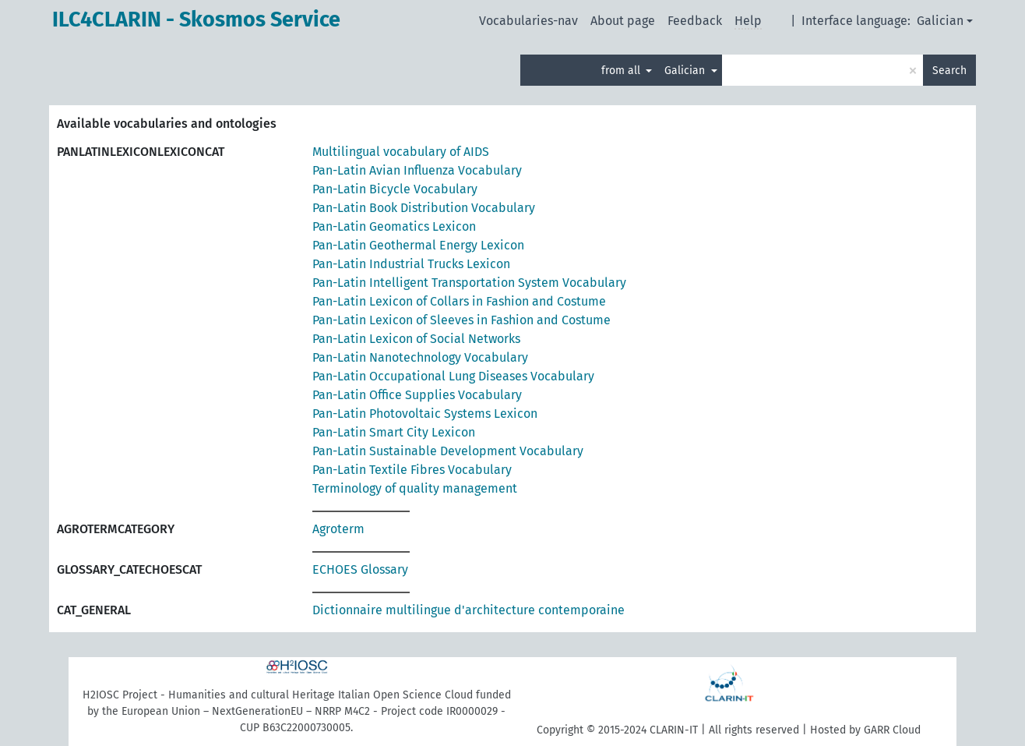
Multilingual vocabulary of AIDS (400, 151)
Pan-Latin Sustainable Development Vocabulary (447, 451)
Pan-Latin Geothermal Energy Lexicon (418, 245)
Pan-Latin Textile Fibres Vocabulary (412, 469)
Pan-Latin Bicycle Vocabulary (394, 189)
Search (949, 70)
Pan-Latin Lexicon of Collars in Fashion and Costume (459, 301)
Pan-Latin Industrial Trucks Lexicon (411, 263)
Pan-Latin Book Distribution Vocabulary (423, 207)
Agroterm (338, 528)
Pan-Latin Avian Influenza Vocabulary (417, 170)
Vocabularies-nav (528, 20)
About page (622, 20)
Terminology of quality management (414, 488)
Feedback (694, 20)
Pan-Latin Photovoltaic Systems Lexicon (424, 413)
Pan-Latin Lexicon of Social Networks (416, 338)
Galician (940, 20)
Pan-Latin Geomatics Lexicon (394, 226)
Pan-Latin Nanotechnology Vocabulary (420, 357)
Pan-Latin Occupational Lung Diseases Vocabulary (453, 376)
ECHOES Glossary (360, 569)
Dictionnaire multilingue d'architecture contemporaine (468, 610)
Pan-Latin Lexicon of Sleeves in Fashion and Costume (461, 320)
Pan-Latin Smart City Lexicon (393, 432)
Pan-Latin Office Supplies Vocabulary (417, 394)
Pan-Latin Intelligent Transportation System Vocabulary (469, 282)
